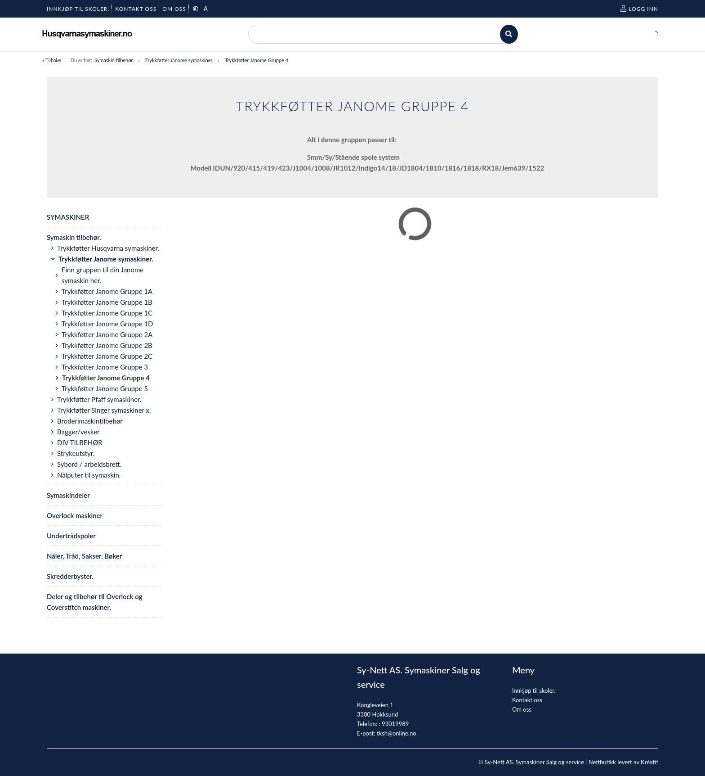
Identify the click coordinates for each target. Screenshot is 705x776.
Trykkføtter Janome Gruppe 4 (256, 60)
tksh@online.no (396, 733)
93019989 (395, 723)
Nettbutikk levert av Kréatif (623, 762)
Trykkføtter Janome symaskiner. (179, 60)
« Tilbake (51, 60)
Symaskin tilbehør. (114, 60)
